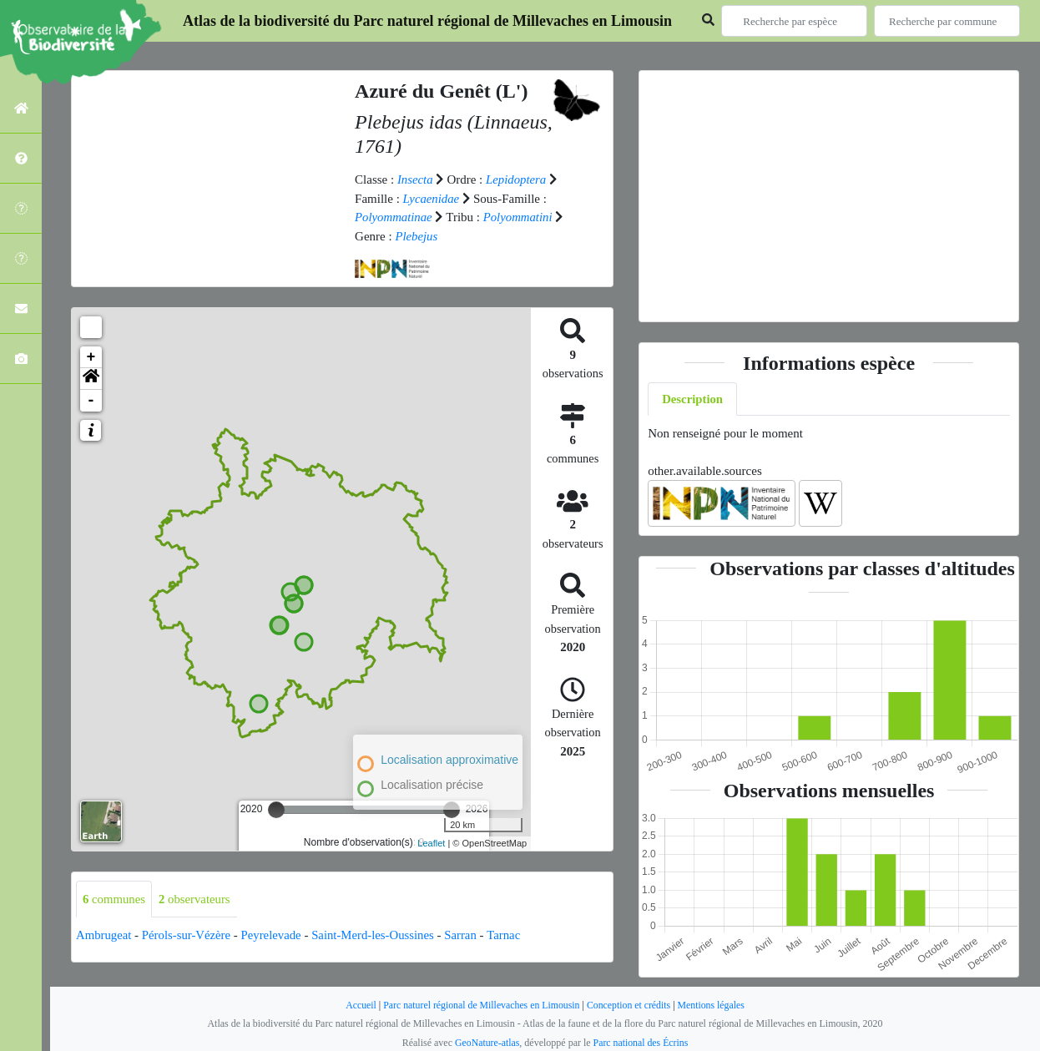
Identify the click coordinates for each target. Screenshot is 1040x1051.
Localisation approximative (449, 759)
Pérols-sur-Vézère (188, 935)
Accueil (357, 1005)
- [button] (91, 401)
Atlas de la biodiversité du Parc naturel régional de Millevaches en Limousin (427, 21)
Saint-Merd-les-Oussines (377, 935)
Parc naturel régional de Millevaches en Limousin (480, 1005)
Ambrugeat (104, 935)
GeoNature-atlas (486, 1042)
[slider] (276, 809)
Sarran (466, 935)
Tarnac (509, 935)
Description (693, 399)
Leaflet (431, 843)
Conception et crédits (630, 1005)
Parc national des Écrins (641, 1042)
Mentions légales (713, 1005)
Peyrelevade (273, 935)
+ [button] (91, 357)
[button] (91, 379)
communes (114, 899)
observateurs (195, 899)
